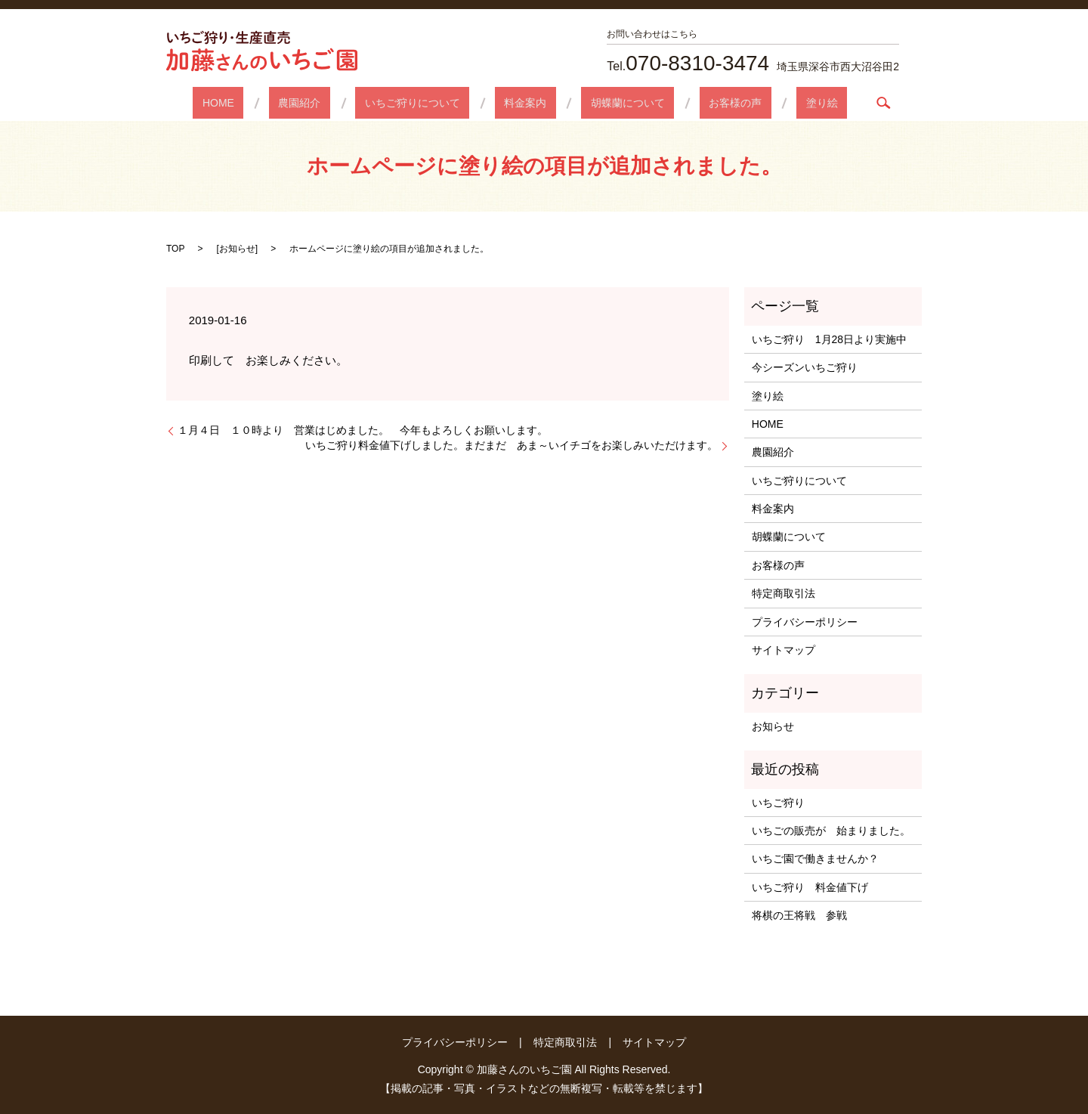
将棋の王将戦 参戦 (799, 915)
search (818, 102)
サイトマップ (783, 650)
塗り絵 (765, 103)
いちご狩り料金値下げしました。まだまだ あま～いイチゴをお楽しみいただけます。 (511, 445)
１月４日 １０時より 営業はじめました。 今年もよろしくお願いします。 (363, 430)
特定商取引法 (783, 593)
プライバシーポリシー (805, 622)
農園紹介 (337, 103)
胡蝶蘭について (609, 103)
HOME (274, 103)
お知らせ (237, 248)
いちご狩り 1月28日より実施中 (829, 339)
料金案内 (525, 103)
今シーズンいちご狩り (810, 367)
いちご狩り (778, 803)
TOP (175, 248)
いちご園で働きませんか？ (815, 859)
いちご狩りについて (431, 103)
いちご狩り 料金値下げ (810, 887)
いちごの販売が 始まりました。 (831, 831)
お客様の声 (697, 103)
